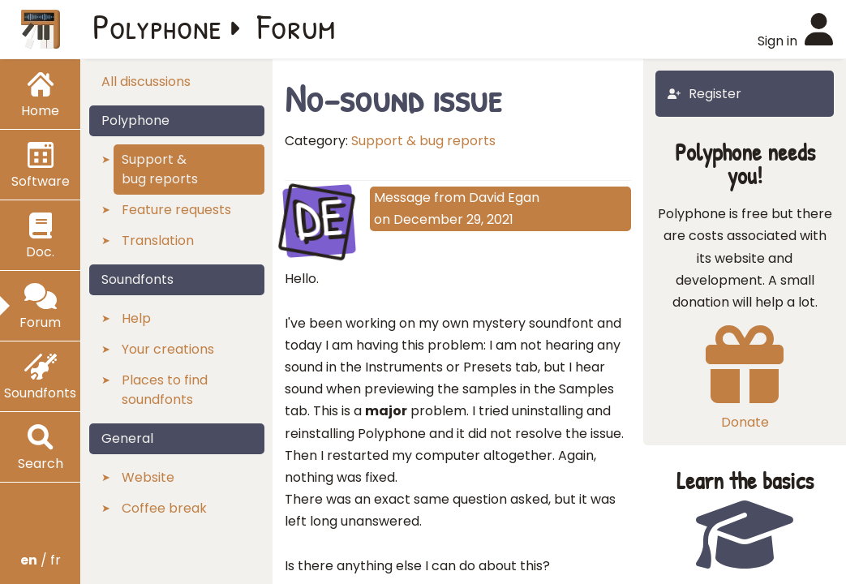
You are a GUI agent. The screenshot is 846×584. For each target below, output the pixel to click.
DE (319, 219)
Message (402, 197)
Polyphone (157, 26)
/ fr (40, 560)
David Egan (504, 197)
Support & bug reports (423, 140)
